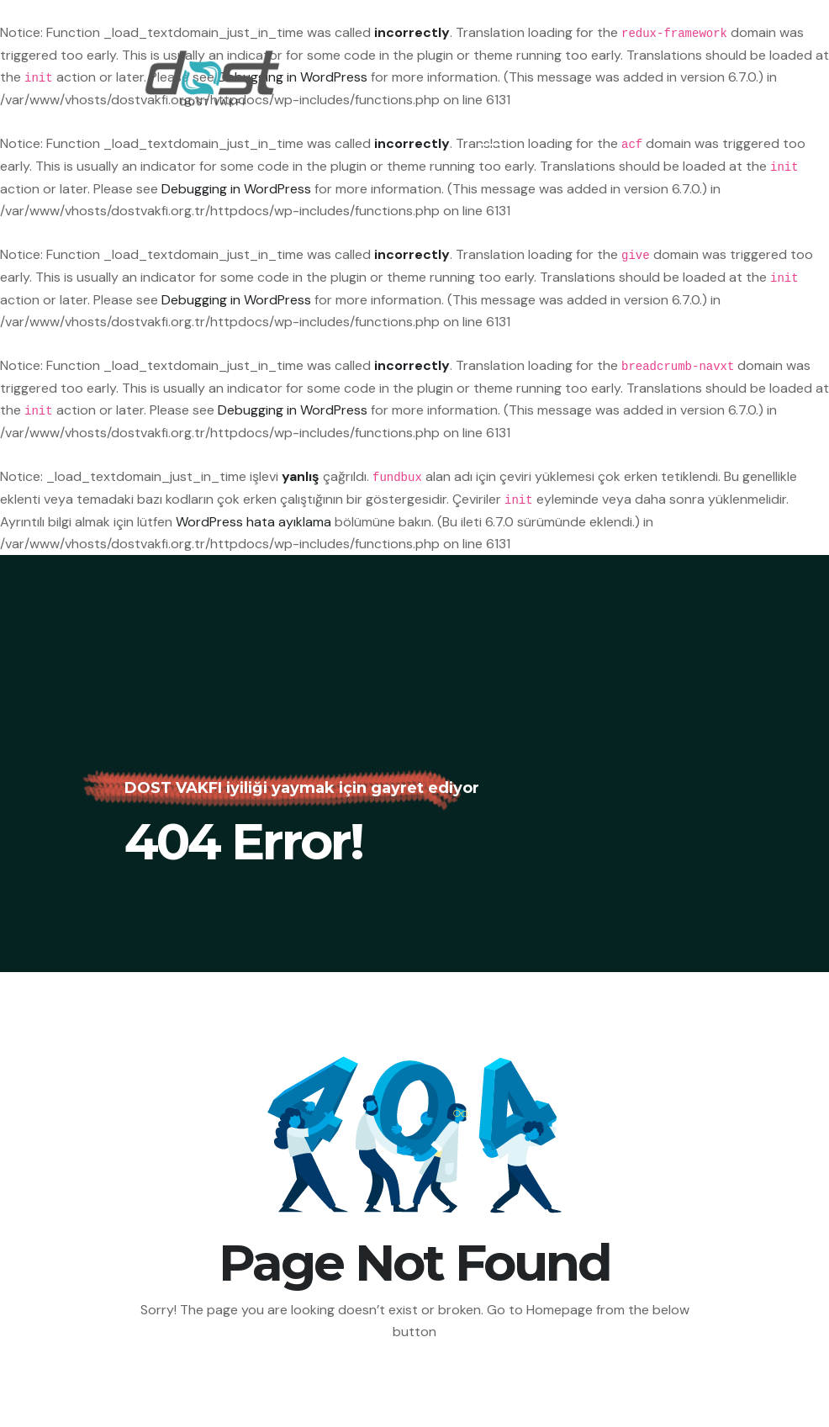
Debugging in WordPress (236, 189)
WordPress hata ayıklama (253, 522)
